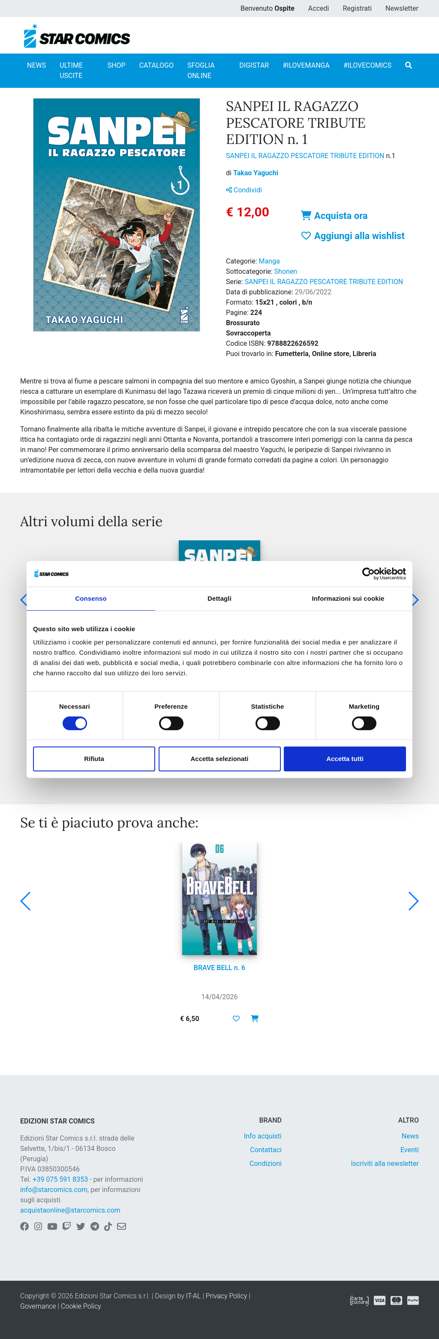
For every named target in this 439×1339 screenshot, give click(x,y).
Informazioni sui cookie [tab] (348, 598)
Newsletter (401, 8)
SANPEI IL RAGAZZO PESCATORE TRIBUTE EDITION (306, 156)
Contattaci (266, 1150)
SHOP (117, 65)
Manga (269, 261)
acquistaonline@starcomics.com (70, 1210)
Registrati (357, 8)
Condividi (244, 190)
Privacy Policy (226, 1296)
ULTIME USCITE (71, 70)
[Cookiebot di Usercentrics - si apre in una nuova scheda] (368, 573)
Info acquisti (263, 1136)
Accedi (318, 8)
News (410, 1136)
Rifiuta (94, 758)
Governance (38, 1306)
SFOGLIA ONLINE (201, 70)
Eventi (409, 1150)
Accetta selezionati (219, 758)
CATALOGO (156, 65)
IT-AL (193, 1296)
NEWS (36, 65)
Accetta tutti (345, 758)
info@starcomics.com (53, 1190)
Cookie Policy (81, 1306)
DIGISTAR (254, 65)
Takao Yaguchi (255, 173)
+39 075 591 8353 (60, 1179)
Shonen (286, 271)
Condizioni (266, 1163)
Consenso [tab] (90, 598)
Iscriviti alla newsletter (385, 1163)
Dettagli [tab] (219, 598)
